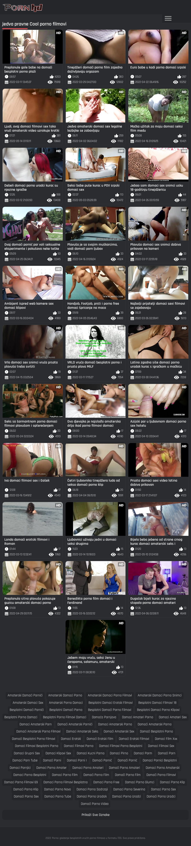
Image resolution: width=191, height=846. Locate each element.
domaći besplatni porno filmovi (33, 739)
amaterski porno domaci (66, 703)
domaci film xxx (166, 739)
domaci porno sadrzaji (92, 789)
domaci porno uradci (126, 796)
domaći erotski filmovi (134, 739)
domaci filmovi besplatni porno (36, 746)
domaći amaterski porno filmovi (38, 731)
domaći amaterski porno (154, 724)
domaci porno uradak (92, 796)
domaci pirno (119, 753)
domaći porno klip (25, 789)
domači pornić (127, 760)
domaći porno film (96, 775)
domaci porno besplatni (29, 775)
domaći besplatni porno (156, 731)
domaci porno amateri (87, 768)
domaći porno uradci (161, 796)
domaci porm (143, 753)
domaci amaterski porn (36, 724)
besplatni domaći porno (65, 710)
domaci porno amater (51, 768)
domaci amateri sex (173, 717)
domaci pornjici (20, 768)
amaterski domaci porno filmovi (110, 695)
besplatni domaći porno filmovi (109, 710)
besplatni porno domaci (20, 717)
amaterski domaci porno (65, 695)
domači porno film (128, 775)
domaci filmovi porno (78, 746)
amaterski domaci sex (28, 703)
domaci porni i (77, 760)
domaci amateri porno (137, 717)
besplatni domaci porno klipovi (158, 710)
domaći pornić (102, 760)
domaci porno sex (163, 789)
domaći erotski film (100, 739)
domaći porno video (94, 804)
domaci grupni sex (27, 753)
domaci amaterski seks (82, 731)
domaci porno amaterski (163, 768)
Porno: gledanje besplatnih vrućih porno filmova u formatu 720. (87, 838)
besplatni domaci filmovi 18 (157, 703)
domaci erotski (71, 739)
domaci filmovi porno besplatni (120, 746)
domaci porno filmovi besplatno (65, 782)
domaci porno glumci (139, 782)
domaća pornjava (104, 717)
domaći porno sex (26, 796)
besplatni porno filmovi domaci (64, 717)
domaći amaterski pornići (74, 724)
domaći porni (52, 760)
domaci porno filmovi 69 (21, 782)
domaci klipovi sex (58, 753)
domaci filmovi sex (161, 746)
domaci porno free (106, 782)
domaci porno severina (129, 789)
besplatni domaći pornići (27, 710)
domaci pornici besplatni (160, 760)
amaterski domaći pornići (25, 695)
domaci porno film (65, 775)
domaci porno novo (57, 789)
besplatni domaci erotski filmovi (110, 703)
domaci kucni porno (90, 753)
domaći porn (166, 753)
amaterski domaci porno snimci (160, 695)
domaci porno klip (172, 782)
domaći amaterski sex (119, 731)
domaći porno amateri (124, 768)
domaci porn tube (24, 760)
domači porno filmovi (161, 775)
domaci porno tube (57, 796)
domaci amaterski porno (115, 724)
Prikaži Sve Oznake (96, 814)
